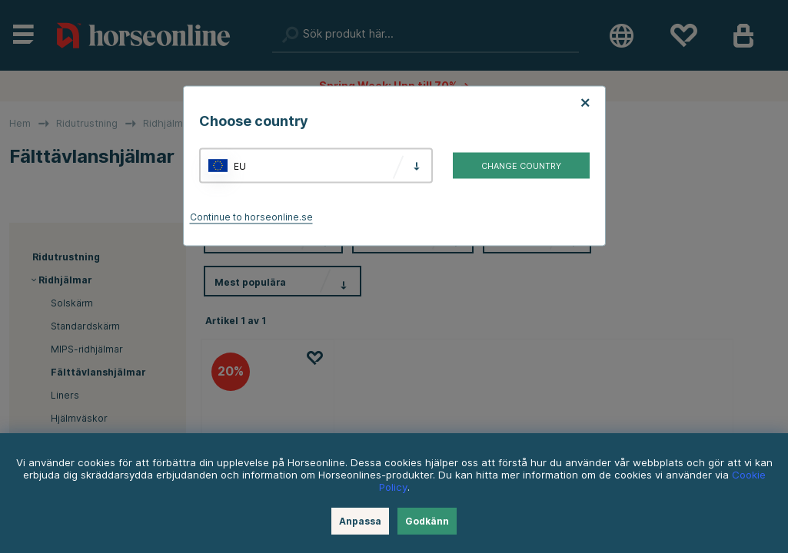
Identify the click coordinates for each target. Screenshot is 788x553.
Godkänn (427, 521)
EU (240, 165)
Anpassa (360, 521)
